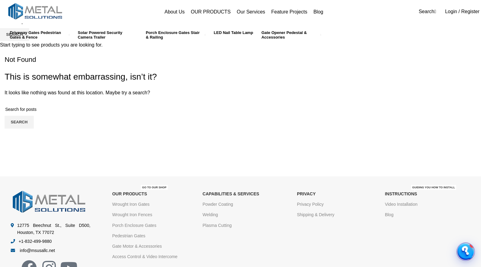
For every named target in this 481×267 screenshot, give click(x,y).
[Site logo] (35, 11)
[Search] (426, 11)
